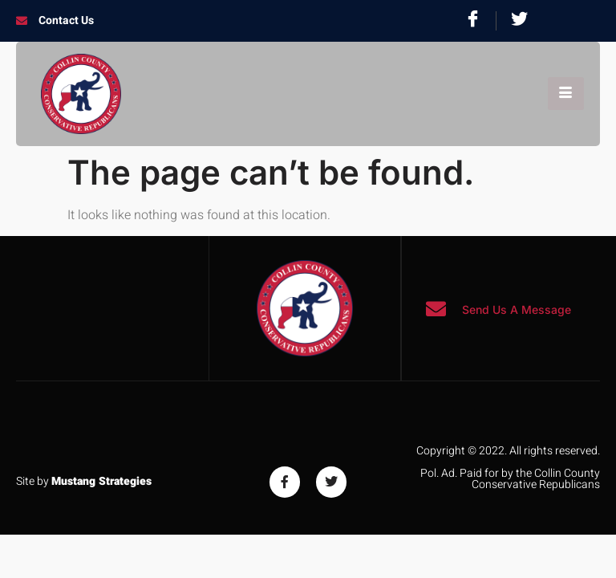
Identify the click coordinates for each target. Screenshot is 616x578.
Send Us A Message (516, 309)
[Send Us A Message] (436, 309)
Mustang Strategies (101, 481)
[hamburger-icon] (566, 93)
